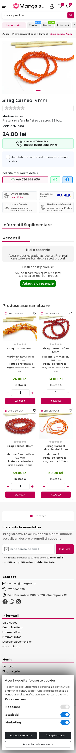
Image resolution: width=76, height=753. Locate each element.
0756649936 (13, 589)
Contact (38, 516)
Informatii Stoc (11, 636)
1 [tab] (38, 90)
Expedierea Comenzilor (17, 641)
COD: (6, 126)
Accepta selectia (21, 735)
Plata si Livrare (11, 646)
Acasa (6, 34)
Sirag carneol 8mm (20, 445)
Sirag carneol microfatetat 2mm (55, 447)
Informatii (63, 25)
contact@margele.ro (19, 583)
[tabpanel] (38, 67)
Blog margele (11, 671)
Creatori (33, 25)
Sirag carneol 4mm (20, 348)
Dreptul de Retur (13, 627)
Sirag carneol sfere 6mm (56, 350)
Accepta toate (55, 735)
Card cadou (9, 622)
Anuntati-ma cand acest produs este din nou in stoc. (39, 159)
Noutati (47, 25)
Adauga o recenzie (38, 283)
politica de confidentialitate (36, 562)
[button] (6, 6)
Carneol (43, 34)
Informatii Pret (11, 632)
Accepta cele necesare (38, 744)
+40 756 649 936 (25, 180)
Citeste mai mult (16, 699)
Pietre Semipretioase (24, 34)
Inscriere (64, 549)
